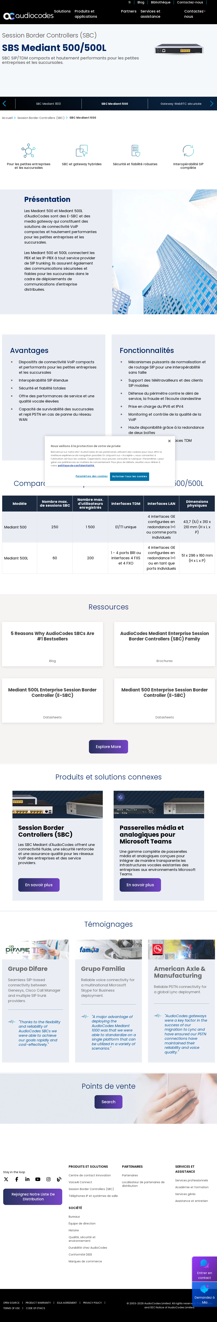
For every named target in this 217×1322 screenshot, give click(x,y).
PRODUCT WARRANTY (38, 1302)
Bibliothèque (160, 2)
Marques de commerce (85, 1261)
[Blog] (59, 1180)
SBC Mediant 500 (114, 104)
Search (108, 1117)
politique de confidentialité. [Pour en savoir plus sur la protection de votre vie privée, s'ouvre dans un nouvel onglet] (76, 465)
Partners (129, 11)
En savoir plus (39, 900)
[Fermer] (169, 441)
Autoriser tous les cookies (129, 476)
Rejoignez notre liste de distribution (33, 1197)
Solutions (62, 11)
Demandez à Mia (205, 1300)
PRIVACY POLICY (92, 1302)
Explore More (108, 746)
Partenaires (130, 1175)
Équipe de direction (82, 1223)
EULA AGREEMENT (67, 1302)
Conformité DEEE (80, 1254)
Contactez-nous (190, 2)
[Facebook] (17, 1180)
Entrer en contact (204, 1275)
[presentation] (3, 103)
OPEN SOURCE (11, 1302)
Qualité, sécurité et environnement (82, 1239)
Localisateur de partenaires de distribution (143, 1184)
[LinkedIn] (27, 1180)
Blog (141, 2)
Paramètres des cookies (92, 476)
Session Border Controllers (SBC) (91, 1189)
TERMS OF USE (11, 1308)
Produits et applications (86, 14)
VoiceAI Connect (80, 1182)
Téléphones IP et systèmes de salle (93, 1196)
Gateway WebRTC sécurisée (181, 104)
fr (129, 2)
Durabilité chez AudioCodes (88, 1248)
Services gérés (185, 1194)
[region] (110, 461)
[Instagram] (48, 1180)
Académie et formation (192, 1187)
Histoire (74, 1230)
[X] (6, 1180)
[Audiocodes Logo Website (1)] (28, 16)
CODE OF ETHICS (35, 1308)
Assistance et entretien (191, 1201)
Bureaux (74, 1217)
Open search (212, 2)
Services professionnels (191, 1180)
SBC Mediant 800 (48, 104)
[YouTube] (38, 1180)
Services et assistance (150, 14)
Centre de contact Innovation (90, 1175)
